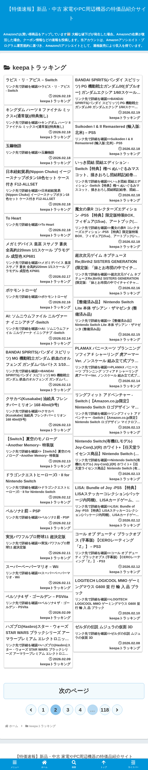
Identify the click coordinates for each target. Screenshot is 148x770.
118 (105, 710)
